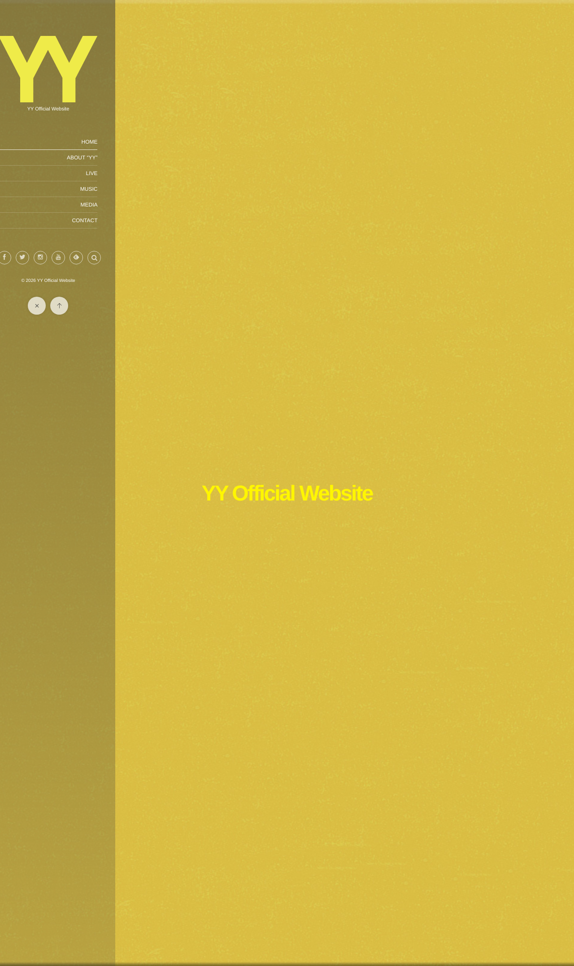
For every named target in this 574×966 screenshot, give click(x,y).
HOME (108, 142)
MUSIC (108, 189)
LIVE (111, 173)
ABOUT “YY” (101, 157)
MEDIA (108, 205)
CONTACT (104, 220)
